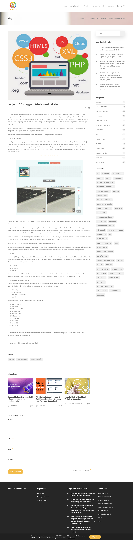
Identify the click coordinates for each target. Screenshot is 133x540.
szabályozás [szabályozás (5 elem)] (102, 256)
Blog (103, 6)
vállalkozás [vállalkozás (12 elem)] (117, 269)
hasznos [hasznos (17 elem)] (118, 208)
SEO (97, 134)
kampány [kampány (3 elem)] (112, 221)
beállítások (71, 538)
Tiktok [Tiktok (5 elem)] (120, 260)
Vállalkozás (100, 148)
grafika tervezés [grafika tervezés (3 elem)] (104, 208)
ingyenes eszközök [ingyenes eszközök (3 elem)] (104, 217)
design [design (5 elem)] (99, 178)
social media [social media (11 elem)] (102, 247)
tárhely (11, 359)
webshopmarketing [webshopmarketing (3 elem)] (105, 286)
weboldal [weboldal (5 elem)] (101, 278)
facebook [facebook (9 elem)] (118, 178)
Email (10, 449)
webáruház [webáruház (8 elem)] (101, 290)
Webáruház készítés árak (105, 507)
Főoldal (65, 6)
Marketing (99, 130)
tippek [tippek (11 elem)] (99, 265)
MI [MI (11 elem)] (110, 234)
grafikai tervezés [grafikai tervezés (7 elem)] (104, 204)
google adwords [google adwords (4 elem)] (104, 200)
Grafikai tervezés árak (104, 497)
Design (98, 102)
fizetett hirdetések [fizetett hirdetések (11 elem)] (105, 187)
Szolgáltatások (74, 6)
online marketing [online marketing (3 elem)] (104, 243)
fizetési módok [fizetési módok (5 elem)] (103, 191)
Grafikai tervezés (102, 111)
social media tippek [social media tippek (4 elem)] (105, 252)
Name (10, 438)
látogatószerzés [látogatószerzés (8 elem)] (115, 230)
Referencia (96, 6)
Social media (100, 139)
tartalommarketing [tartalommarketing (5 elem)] (105, 260)
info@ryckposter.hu (44, 497)
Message (11, 420)
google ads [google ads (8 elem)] (102, 195)
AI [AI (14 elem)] (98, 174)
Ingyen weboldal (101, 120)
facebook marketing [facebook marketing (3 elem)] (105, 182)
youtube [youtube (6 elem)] (100, 295)
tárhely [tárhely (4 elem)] (109, 265)
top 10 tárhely (22, 359)
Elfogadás (95, 537)
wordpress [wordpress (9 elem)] (114, 290)
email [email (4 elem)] (108, 178)
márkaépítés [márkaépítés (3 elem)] (102, 239)
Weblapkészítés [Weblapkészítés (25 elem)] (115, 273)
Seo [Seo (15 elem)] (116, 243)
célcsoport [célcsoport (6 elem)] (117, 174)
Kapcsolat (111, 6)
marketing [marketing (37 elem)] (101, 234)
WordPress (77, 404)
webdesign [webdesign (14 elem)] (101, 273)
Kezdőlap (82, 18)
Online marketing (103, 510)
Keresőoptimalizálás (103, 125)
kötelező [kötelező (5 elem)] (101, 230)
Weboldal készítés (103, 500)
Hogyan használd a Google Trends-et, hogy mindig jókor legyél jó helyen (111, 56)
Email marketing (101, 107)
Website (10, 460)
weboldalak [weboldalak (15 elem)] (114, 278)
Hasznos (66, 108)
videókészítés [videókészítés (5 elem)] (103, 269)
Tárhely (72, 108)
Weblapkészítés (93, 18)
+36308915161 (43, 500)
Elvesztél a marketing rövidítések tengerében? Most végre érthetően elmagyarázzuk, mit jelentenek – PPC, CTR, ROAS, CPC (111, 76)
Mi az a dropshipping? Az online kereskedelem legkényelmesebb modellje (110, 87)
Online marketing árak (104, 514)
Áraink (86, 6)
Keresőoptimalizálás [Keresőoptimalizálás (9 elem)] (105, 226)
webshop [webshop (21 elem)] (101, 282)
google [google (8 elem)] (116, 191)
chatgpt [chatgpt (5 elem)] (105, 174)
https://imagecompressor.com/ (49, 156)
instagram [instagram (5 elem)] (101, 221)
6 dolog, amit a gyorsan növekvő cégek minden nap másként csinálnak (112, 49)
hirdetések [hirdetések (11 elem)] (101, 213)
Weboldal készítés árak (105, 503)
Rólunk (100, 517)
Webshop (99, 157)
